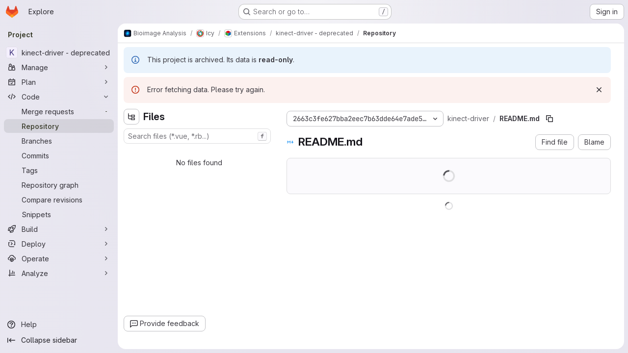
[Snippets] (59, 214)
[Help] (59, 324)
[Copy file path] (549, 118)
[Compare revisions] (59, 199)
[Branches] (59, 141)
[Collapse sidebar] (59, 340)
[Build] (59, 229)
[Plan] (59, 82)
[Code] (59, 96)
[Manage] (59, 67)
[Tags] (59, 170)
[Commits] (59, 155)
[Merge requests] (59, 111)
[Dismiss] (599, 90)
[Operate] (59, 258)
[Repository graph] (59, 185)
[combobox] (197, 136)
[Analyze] (59, 273)
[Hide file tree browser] (131, 117)
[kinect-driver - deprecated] (59, 52)
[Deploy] (59, 244)
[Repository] (59, 126)
